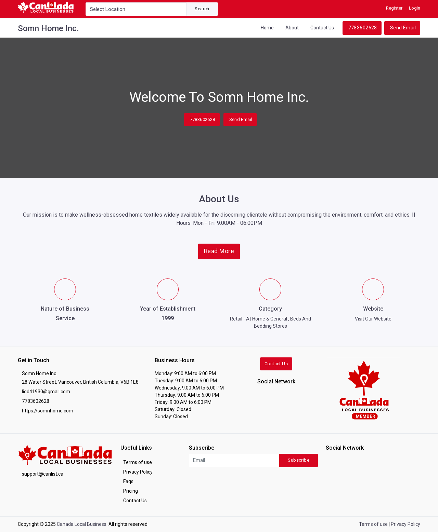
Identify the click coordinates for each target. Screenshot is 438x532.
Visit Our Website (373, 319)
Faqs (128, 481)
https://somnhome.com (47, 410)
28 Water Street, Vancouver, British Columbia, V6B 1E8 (80, 382)
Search (202, 8)
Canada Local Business (81, 524)
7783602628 (362, 27)
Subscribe (298, 460)
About (292, 27)
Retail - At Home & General (258, 319)
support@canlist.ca (42, 474)
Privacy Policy (138, 472)
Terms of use (137, 462)
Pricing (130, 491)
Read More (219, 251)
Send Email (403, 27)
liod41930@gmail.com (46, 391)
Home (267, 27)
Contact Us (322, 27)
